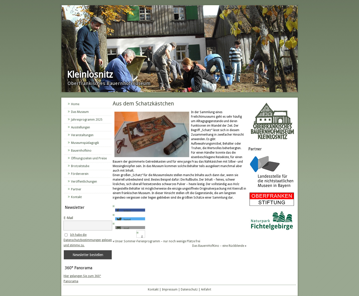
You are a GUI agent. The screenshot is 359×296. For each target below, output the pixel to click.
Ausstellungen (80, 127)
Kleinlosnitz (90, 74)
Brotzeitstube (80, 166)
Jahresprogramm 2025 (86, 119)
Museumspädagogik (85, 143)
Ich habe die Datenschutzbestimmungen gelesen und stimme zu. (88, 240)
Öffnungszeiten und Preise (89, 158)
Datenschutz (189, 289)
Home (75, 104)
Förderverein (80, 174)
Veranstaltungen (82, 135)
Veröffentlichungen (84, 181)
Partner (76, 189)
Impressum (170, 289)
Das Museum (80, 112)
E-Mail (68, 218)
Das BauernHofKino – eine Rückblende (218, 246)
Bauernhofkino (81, 150)
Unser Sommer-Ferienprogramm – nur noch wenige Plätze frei (157, 241)
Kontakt (76, 197)
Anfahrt (206, 289)
